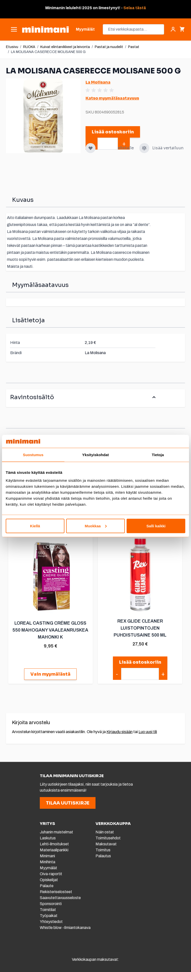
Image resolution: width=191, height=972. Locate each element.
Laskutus (48, 838)
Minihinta (47, 862)
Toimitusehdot (108, 838)
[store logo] (45, 29)
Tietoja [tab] (158, 455)
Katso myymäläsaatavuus (112, 98)
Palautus (103, 856)
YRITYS (47, 823)
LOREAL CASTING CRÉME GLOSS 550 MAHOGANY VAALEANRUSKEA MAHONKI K (50, 630)
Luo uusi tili (148, 732)
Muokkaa (96, 526)
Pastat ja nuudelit (109, 47)
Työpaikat (48, 916)
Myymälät (48, 868)
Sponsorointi (51, 904)
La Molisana (98, 82)
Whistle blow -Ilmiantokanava (65, 927)
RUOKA (29, 47)
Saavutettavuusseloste (60, 898)
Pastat (133, 47)
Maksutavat (106, 844)
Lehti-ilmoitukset (54, 844)
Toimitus (103, 850)
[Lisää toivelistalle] (91, 148)
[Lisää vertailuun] (144, 148)
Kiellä (35, 526)
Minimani (47, 856)
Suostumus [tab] (33, 455)
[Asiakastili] (173, 29)
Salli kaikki (156, 526)
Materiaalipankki (54, 850)
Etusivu (12, 47)
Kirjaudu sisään (119, 732)
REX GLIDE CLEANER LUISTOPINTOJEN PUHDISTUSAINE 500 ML (139, 628)
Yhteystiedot (51, 921)
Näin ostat (105, 832)
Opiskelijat (49, 880)
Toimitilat (48, 910)
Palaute (46, 886)
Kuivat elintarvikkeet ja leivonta (65, 47)
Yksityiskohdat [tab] (95, 455)
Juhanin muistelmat (56, 832)
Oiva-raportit (51, 874)
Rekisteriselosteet (56, 892)
